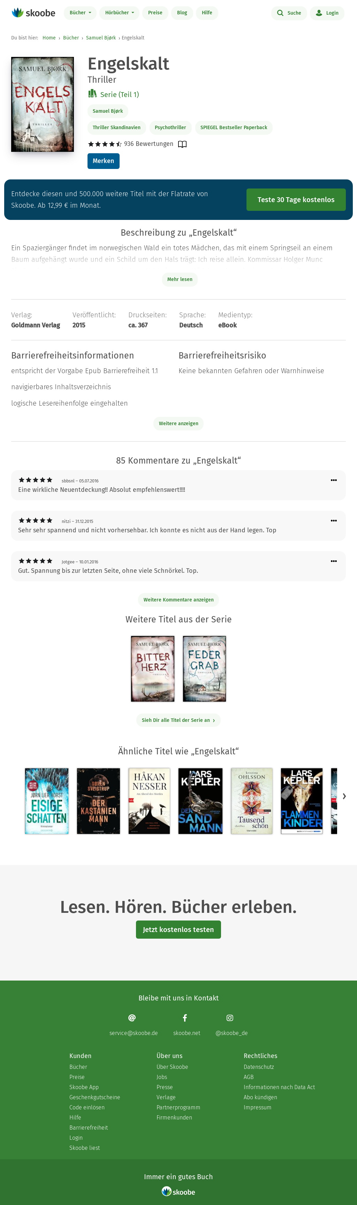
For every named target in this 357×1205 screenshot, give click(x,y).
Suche (289, 12)
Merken (103, 161)
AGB (249, 1077)
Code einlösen (87, 1107)
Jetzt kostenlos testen (178, 929)
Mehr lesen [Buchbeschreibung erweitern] (179, 279)
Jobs (162, 1077)
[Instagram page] (231, 1025)
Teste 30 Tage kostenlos (296, 199)
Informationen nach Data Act (279, 1087)
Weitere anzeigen (178, 424)
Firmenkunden (174, 1117)
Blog (182, 13)
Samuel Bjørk (101, 38)
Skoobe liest (84, 1148)
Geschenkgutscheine (94, 1097)
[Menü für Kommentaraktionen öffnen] (334, 480)
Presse (165, 1087)
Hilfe (207, 13)
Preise (155, 13)
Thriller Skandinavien (116, 128)
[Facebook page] (186, 1025)
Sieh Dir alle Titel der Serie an (178, 720)
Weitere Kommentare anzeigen (179, 600)
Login (327, 12)
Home (49, 38)
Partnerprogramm (178, 1107)
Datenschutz (259, 1067)
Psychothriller (170, 128)
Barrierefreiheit (88, 1127)
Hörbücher (117, 13)
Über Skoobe (172, 1067)
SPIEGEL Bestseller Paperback (233, 128)
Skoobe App (84, 1087)
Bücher (78, 13)
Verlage (166, 1097)
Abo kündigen (260, 1097)
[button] (344, 795)
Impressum (258, 1107)
